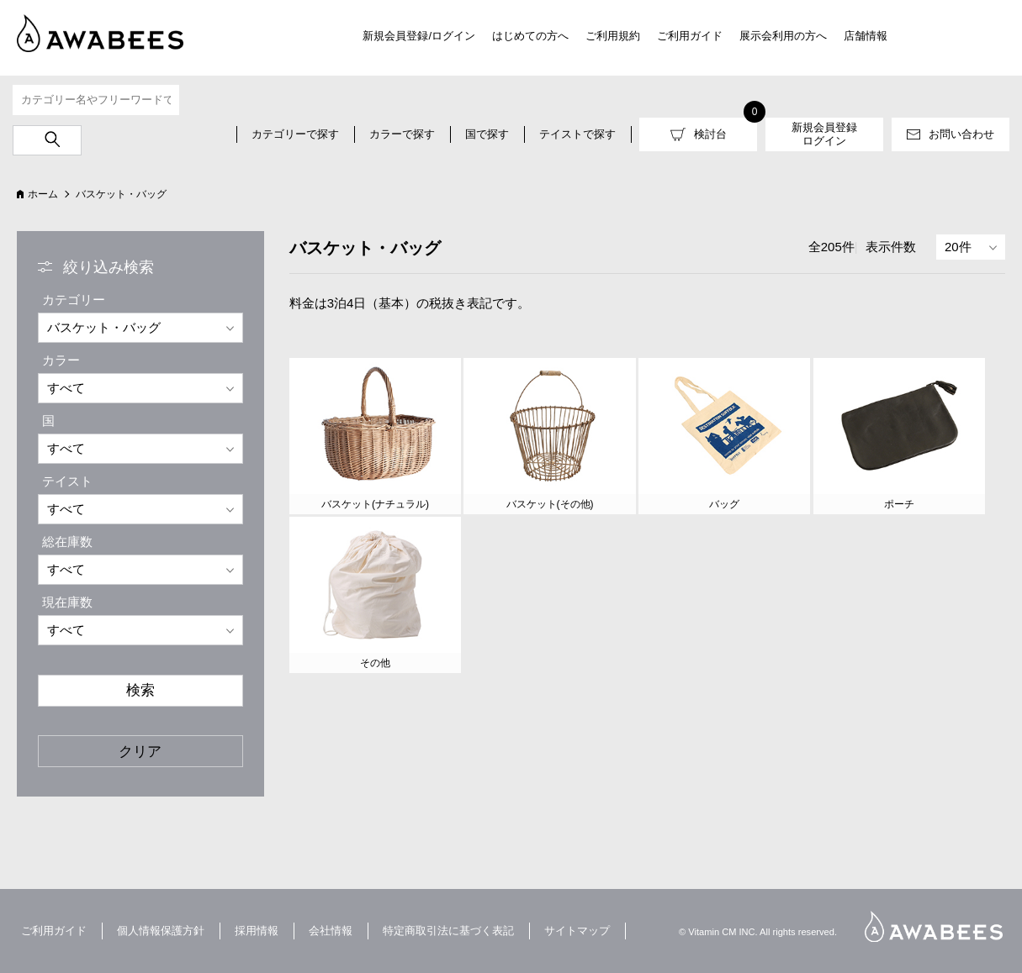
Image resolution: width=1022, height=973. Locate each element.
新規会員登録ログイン (824, 134)
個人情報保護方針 (160, 930)
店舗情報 (865, 35)
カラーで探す (402, 134)
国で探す (487, 134)
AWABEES (934, 926)
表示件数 (891, 246)
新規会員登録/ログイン (419, 35)
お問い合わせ (961, 134)
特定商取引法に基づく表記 (448, 930)
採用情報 (256, 930)
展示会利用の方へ (783, 35)
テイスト (67, 481)
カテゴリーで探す (295, 134)
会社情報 (330, 930)
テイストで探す (577, 134)
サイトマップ (577, 930)
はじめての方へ (530, 35)
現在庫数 (67, 602)
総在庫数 (67, 541)
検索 (140, 689)
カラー (61, 360)
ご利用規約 (612, 35)
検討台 (710, 134)
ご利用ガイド (690, 35)
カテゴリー (73, 299)
